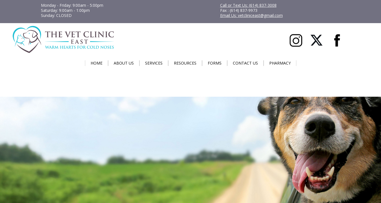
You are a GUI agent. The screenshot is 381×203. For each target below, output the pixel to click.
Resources (185, 63)
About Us (124, 63)
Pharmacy (280, 63)
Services (154, 63)
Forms (215, 63)
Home (96, 63)
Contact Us (245, 63)
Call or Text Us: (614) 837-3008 (248, 5)
